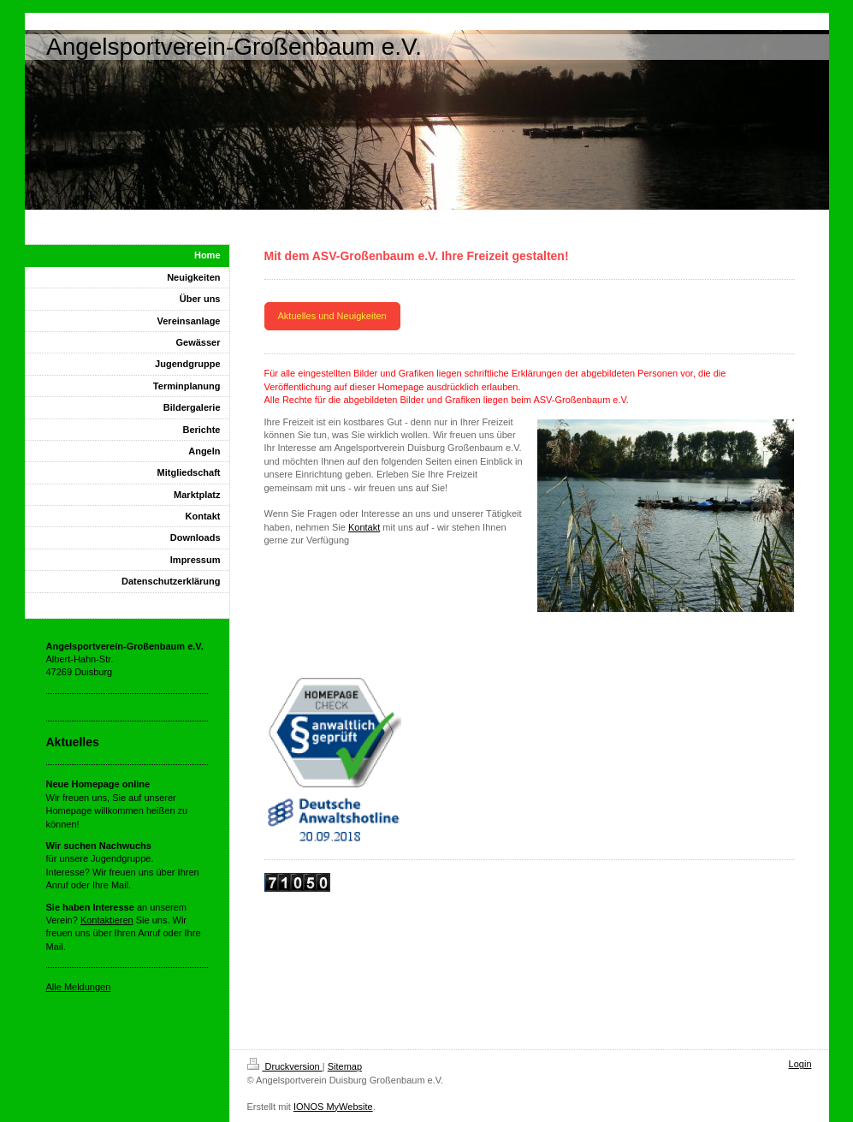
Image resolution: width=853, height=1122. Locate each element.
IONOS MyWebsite (333, 1106)
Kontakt (364, 527)
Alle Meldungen (78, 987)
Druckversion (285, 1066)
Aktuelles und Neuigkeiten (332, 316)
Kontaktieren (106, 920)
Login (800, 1064)
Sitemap (345, 1066)
